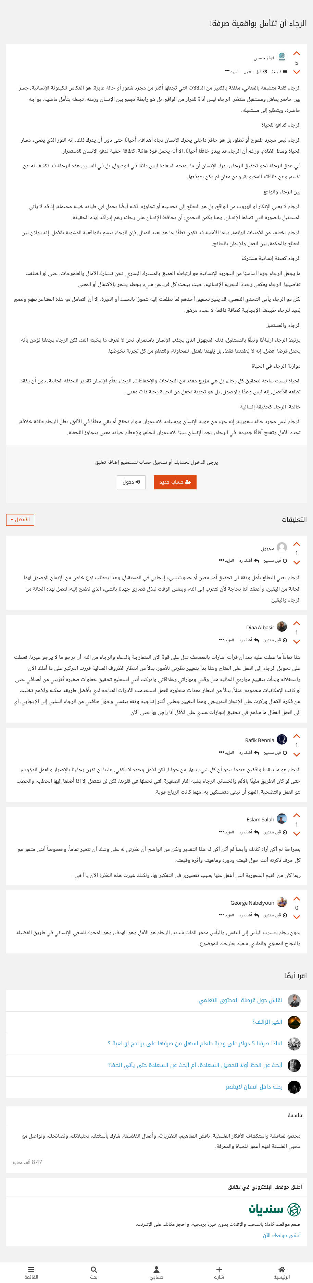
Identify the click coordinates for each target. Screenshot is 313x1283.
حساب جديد (175, 482)
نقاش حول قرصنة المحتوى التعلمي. (240, 1001)
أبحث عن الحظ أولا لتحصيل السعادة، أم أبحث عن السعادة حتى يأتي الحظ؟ (195, 1065)
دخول (131, 482)
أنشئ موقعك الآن (282, 1235)
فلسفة (279, 72)
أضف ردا (248, 561)
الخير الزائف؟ (267, 1022)
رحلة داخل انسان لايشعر (254, 1087)
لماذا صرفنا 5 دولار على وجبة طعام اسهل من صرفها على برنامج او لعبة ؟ (195, 1044)
